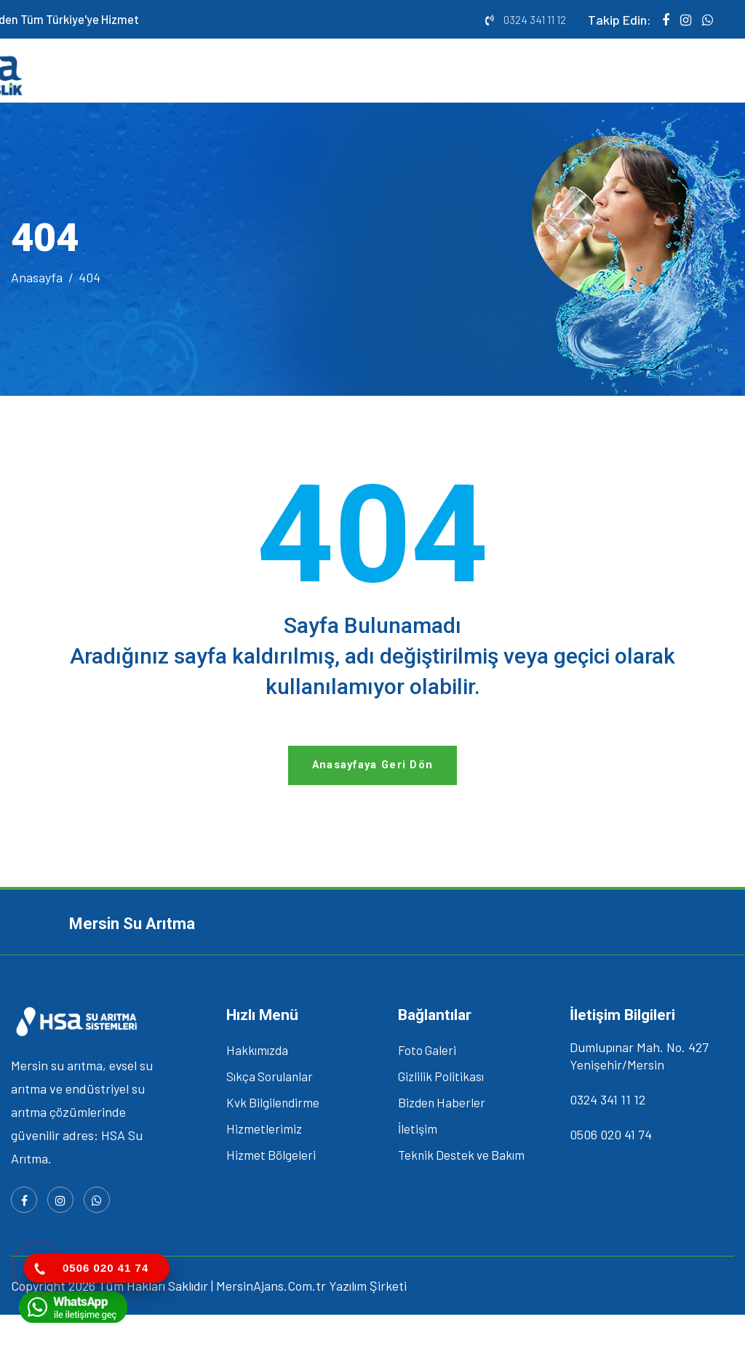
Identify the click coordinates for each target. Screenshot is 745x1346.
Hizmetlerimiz (264, 1159)
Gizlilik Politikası (441, 1107)
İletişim (417, 1159)
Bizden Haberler (441, 1133)
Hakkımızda (257, 1081)
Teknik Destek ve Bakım (461, 1186)
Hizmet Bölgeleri (271, 1186)
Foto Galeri (427, 1081)
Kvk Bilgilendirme (272, 1133)
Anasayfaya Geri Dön (372, 793)
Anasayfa (37, 290)
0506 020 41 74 (611, 1166)
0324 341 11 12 (534, 19)
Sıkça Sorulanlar (269, 1107)
